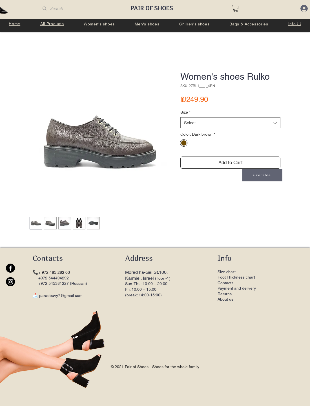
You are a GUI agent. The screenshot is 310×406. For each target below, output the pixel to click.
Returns (225, 294)
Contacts (225, 283)
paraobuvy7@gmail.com (61, 295)
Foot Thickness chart (236, 277)
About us (225, 299)
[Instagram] (10, 281)
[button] (236, 8)
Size (185, 112)
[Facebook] (10, 268)
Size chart (227, 272)
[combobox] (230, 122)
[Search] (81, 9)
